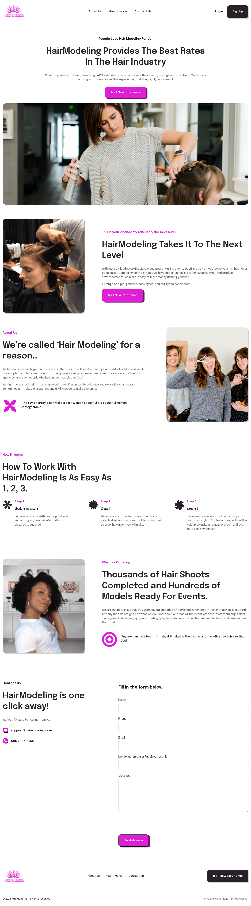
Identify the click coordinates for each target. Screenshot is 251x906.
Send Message (133, 840)
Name (122, 699)
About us (94, 875)
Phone (122, 718)
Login (219, 11)
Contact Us (143, 11)
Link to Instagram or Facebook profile (143, 756)
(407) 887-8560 (22, 741)
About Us (95, 11)
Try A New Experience (126, 92)
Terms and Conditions (215, 899)
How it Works (118, 11)
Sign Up (238, 11)
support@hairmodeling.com (31, 730)
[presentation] (144, 823)
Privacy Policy (239, 899)
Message (124, 775)
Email (121, 737)
